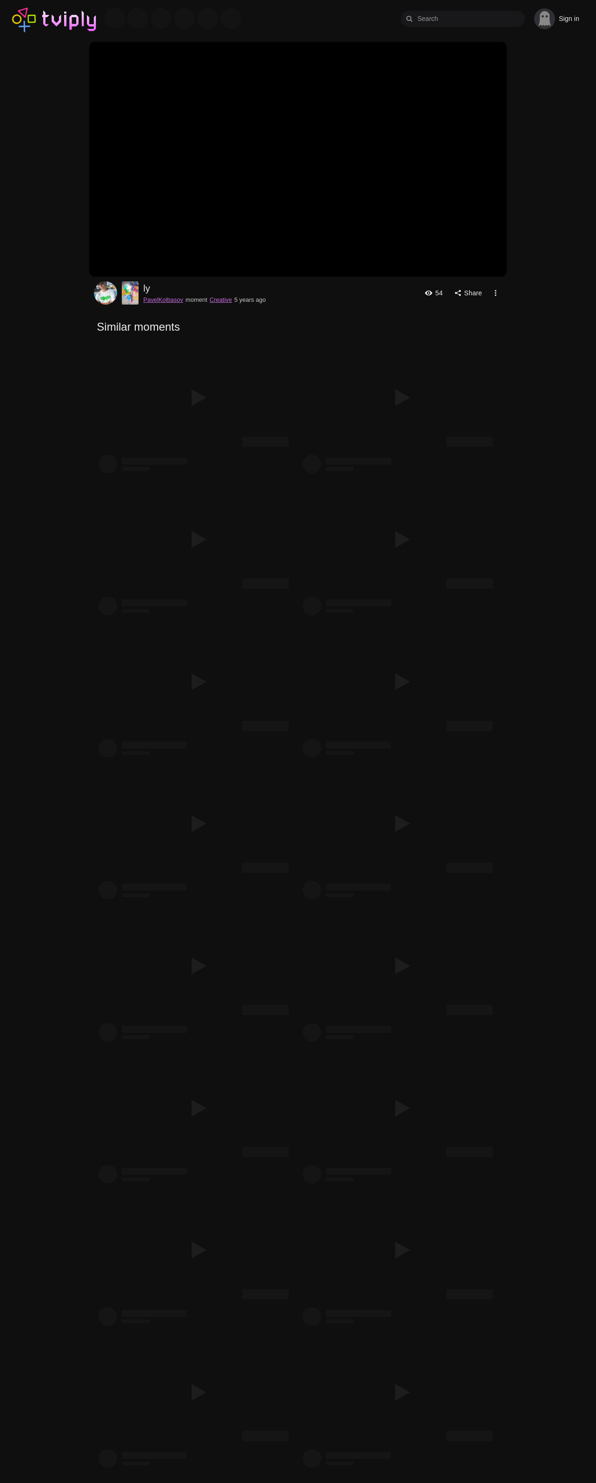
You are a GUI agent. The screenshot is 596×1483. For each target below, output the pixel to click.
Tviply (24, 18)
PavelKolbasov (105, 293)
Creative (221, 299)
